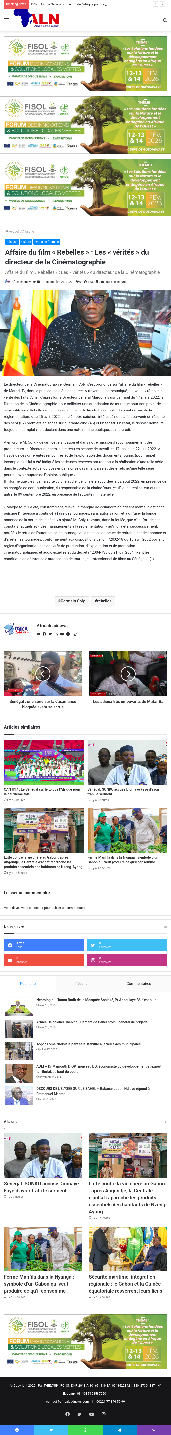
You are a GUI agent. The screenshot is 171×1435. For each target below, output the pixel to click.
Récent (81, 983)
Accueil (12, 231)
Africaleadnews (22, 282)
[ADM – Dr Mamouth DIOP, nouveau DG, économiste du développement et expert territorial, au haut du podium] (19, 1073)
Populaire (28, 983)
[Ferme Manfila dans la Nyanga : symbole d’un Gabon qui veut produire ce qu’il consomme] (127, 830)
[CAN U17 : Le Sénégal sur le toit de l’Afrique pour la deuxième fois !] (44, 762)
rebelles (104, 601)
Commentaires (139, 983)
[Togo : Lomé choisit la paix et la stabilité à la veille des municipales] (19, 1051)
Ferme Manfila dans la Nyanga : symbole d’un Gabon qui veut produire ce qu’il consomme (39, 1284)
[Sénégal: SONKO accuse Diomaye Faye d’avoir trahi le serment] (127, 762)
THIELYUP (51, 1385)
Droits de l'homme (47, 242)
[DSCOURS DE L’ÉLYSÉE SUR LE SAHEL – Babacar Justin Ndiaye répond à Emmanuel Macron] (19, 1095)
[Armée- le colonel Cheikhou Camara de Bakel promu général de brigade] (19, 1029)
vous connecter (32, 908)
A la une (28, 231)
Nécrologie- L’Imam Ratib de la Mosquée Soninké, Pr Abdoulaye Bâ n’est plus (96, 1000)
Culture (26, 242)
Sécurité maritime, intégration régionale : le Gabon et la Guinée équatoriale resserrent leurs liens (125, 1284)
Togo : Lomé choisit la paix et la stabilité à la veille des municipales (88, 1044)
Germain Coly (73, 601)
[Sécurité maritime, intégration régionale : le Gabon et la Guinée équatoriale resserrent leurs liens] (128, 1249)
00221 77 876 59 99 (110, 1401)
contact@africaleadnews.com (67, 1401)
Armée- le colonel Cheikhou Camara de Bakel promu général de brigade (92, 1022)
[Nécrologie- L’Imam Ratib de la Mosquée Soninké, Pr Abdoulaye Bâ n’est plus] (19, 1006)
